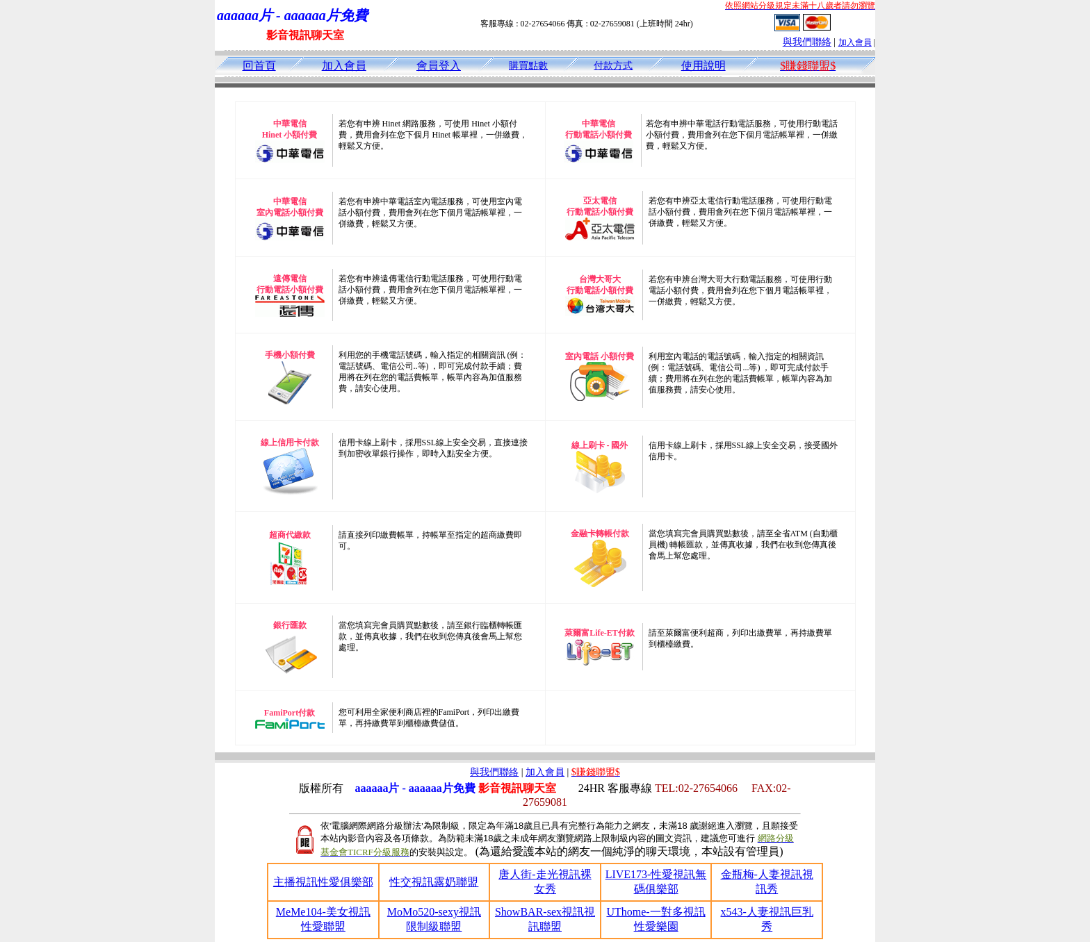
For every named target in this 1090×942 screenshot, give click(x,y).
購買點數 (528, 65)
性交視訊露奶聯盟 (433, 882)
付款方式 (613, 65)
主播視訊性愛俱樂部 (323, 882)
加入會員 (855, 42)
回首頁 (259, 66)
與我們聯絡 (807, 42)
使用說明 (703, 66)
